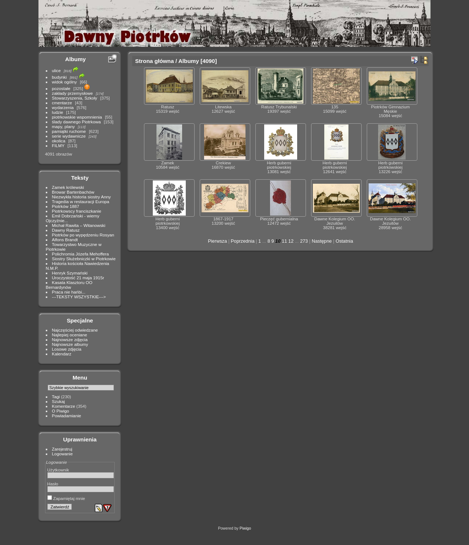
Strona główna (154, 61)
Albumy (75, 59)
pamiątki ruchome (69, 131)
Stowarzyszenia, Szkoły (74, 98)
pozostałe (61, 88)
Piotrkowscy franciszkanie (76, 211)
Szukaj (58, 401)
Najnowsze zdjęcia (70, 339)
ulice (56, 70)
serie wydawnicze (69, 136)
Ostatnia (344, 241)
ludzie (57, 112)
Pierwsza (217, 241)
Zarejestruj (62, 449)
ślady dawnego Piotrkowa (76, 121)
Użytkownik (58, 469)
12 (290, 241)
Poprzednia (243, 241)
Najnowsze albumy (70, 344)
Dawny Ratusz (66, 230)
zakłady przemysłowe (72, 93)
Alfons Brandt (65, 239)
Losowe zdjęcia (66, 349)
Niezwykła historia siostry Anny (81, 196)
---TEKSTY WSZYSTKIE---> (79, 296)
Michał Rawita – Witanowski (79, 225)
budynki (59, 77)
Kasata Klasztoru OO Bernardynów (69, 285)
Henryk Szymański (70, 272)
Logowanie (62, 453)
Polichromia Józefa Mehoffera (80, 253)
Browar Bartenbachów (73, 192)
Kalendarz (61, 353)
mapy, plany (63, 126)
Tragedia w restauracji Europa (81, 201)
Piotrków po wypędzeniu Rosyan (83, 234)
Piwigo (245, 528)
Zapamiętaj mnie (66, 498)
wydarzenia (63, 107)
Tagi (56, 396)
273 (304, 241)
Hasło (52, 483)
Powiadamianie (66, 415)
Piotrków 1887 (66, 206)
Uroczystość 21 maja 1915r (78, 277)
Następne (322, 241)
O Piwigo (60, 410)
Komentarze (63, 406)
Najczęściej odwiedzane (75, 330)
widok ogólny (64, 81)
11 (284, 241)
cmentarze (62, 102)
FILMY (58, 145)
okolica (59, 140)
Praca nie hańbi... (69, 292)
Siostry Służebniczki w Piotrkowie (84, 258)
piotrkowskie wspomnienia (77, 117)
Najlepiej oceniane (69, 334)
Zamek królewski (68, 187)
